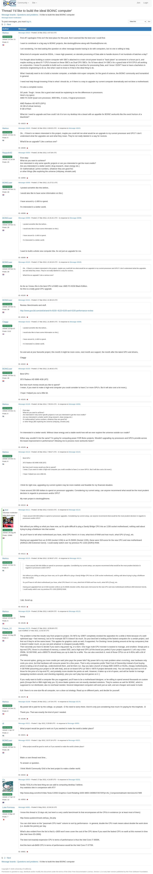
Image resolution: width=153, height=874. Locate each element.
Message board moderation (11, 17)
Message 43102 (24, 322)
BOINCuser (7, 183)
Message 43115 (24, 558)
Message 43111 (24, 510)
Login (145, 3)
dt (3, 723)
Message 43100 (24, 262)
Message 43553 (24, 779)
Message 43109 (24, 404)
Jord (6, 510)
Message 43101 (24, 300)
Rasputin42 (7, 153)
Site (34, 3)
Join (138, 3)
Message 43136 (24, 611)
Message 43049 (24, 128)
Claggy (5, 322)
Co (3, 780)
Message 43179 (24, 628)
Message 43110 (24, 452)
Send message (7, 36)
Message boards (9, 15)
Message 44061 (24, 807)
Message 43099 (24, 218)
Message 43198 (24, 701)
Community (23, 3)
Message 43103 (24, 369)
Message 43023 (24, 33)
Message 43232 (24, 740)
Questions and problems (27, 15)
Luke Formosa (8, 807)
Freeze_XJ (7, 628)
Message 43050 (24, 152)
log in (28, 21)
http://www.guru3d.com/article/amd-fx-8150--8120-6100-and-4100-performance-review (56, 311)
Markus (5, 33)
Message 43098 (24, 182)
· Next (8, 24)
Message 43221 (24, 723)
